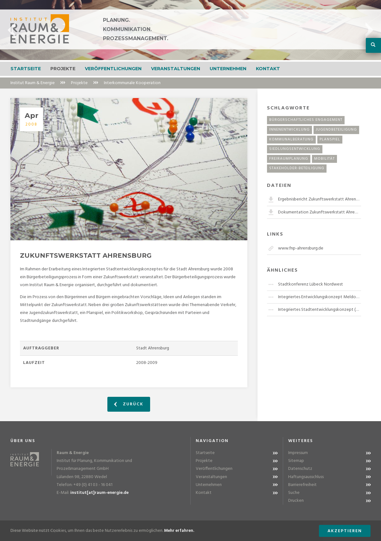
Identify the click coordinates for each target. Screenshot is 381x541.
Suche (294, 492)
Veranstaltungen (175, 68)
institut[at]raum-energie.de (99, 492)
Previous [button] (12, 30)
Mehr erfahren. (179, 530)
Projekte (62, 68)
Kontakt (268, 68)
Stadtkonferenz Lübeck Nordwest (310, 284)
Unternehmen (228, 68)
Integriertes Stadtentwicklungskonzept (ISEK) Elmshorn (319, 309)
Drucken (296, 500)
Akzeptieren (344, 531)
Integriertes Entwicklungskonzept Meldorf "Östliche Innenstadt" (319, 297)
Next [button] (369, 30)
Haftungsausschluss (306, 477)
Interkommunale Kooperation (132, 83)
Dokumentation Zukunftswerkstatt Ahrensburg (319, 212)
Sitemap (296, 460)
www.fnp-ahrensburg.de (300, 248)
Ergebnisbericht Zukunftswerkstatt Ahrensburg (319, 199)
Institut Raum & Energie (32, 83)
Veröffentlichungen (113, 68)
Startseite (25, 68)
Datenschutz (300, 468)
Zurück (128, 404)
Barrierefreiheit (302, 485)
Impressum (298, 453)
